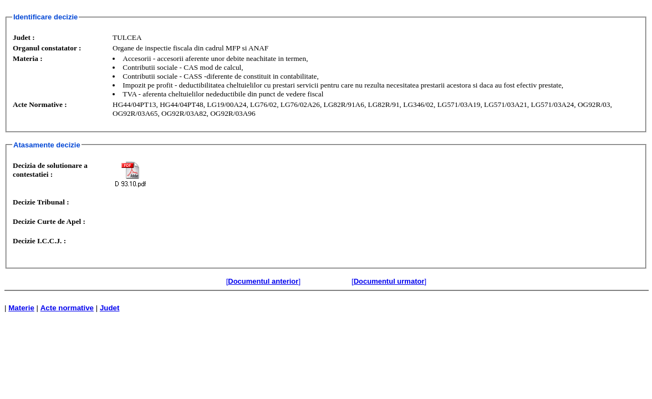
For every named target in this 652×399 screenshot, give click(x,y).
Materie (21, 308)
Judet (110, 308)
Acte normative (67, 308)
